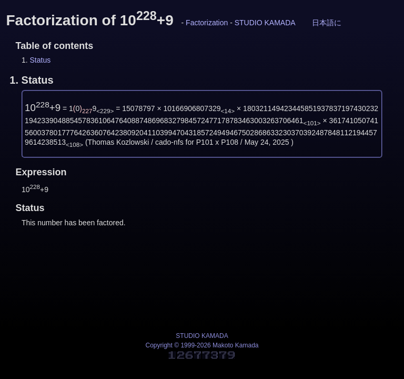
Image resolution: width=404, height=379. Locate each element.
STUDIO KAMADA (265, 22)
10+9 (42, 107)
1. (31, 80)
